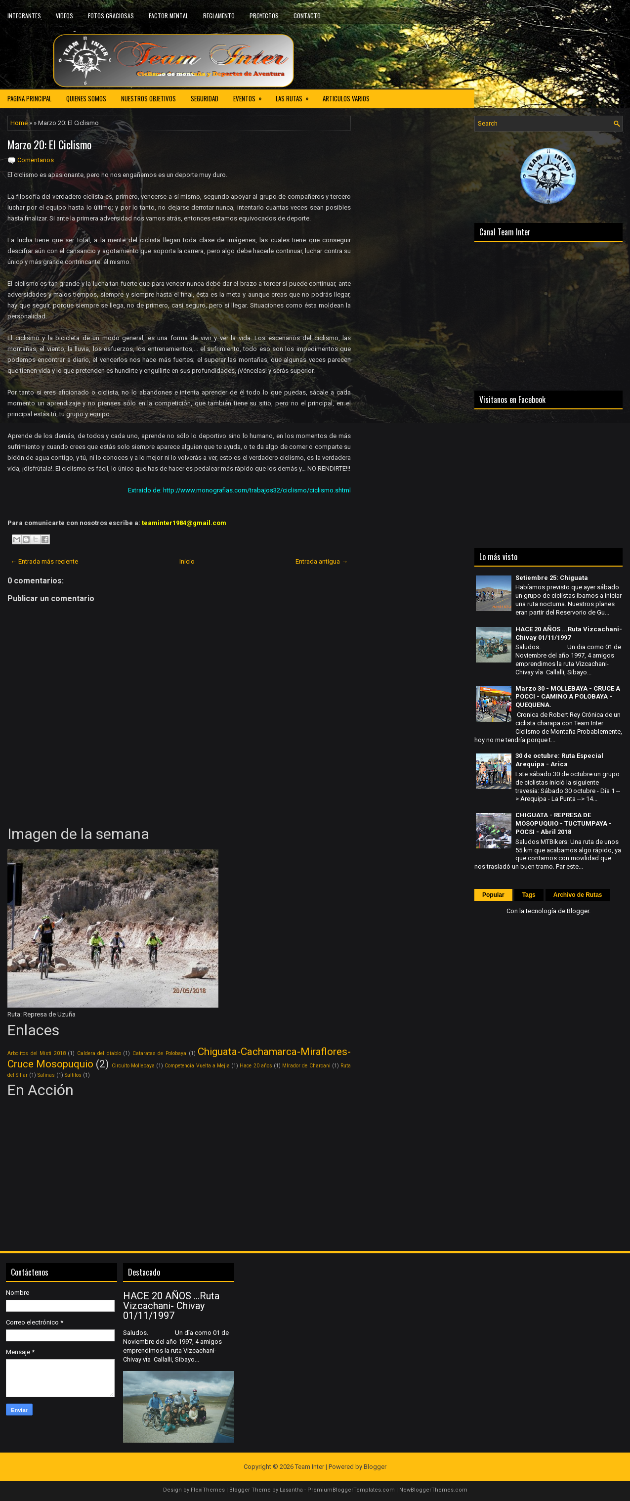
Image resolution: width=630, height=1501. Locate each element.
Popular (493, 894)
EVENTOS (250, 95)
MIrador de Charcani (306, 1065)
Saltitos (73, 1075)
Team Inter (309, 1466)
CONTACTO (307, 15)
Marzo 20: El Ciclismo (49, 144)
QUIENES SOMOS (86, 98)
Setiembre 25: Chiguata (551, 577)
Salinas (46, 1075)
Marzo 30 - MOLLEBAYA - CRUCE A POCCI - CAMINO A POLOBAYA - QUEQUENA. (567, 697)
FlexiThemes (208, 1490)
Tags (529, 894)
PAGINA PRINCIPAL (29, 98)
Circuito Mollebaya (133, 1065)
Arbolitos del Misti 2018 (36, 1053)
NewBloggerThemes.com (433, 1490)
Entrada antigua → (321, 561)
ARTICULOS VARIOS (346, 98)
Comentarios (35, 160)
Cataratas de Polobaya (159, 1053)
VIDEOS (64, 15)
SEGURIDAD (204, 98)
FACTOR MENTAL (168, 15)
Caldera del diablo (99, 1053)
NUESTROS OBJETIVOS (148, 98)
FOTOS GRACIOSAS (111, 15)
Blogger (578, 911)
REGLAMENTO (219, 15)
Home (19, 123)
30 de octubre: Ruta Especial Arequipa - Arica (559, 760)
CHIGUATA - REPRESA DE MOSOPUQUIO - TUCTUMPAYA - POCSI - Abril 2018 (563, 823)
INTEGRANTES (24, 15)
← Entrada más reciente (44, 561)
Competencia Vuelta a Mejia (197, 1065)
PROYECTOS (264, 15)
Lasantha (291, 1490)
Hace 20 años (256, 1065)
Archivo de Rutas (577, 894)
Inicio (187, 561)
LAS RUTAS (295, 95)
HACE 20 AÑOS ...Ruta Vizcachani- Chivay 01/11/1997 (568, 633)
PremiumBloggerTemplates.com (351, 1490)
